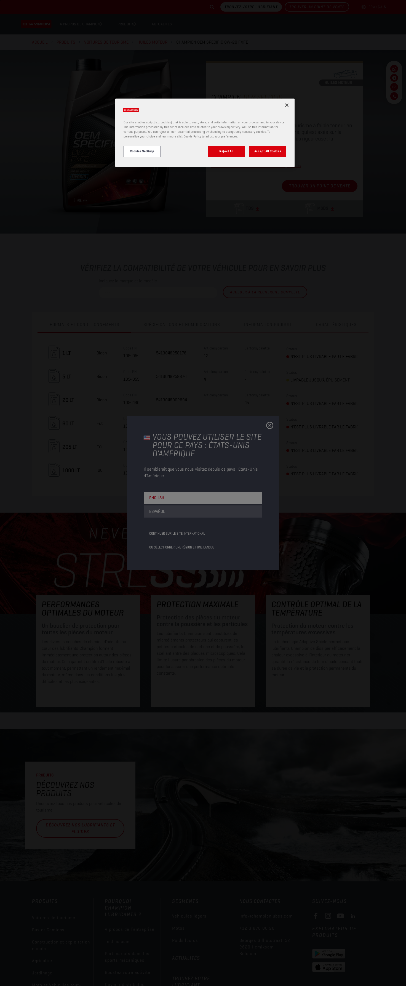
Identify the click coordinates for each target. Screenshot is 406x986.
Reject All (226, 151)
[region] (205, 133)
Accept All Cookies (267, 151)
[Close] (287, 105)
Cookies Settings (142, 151)
